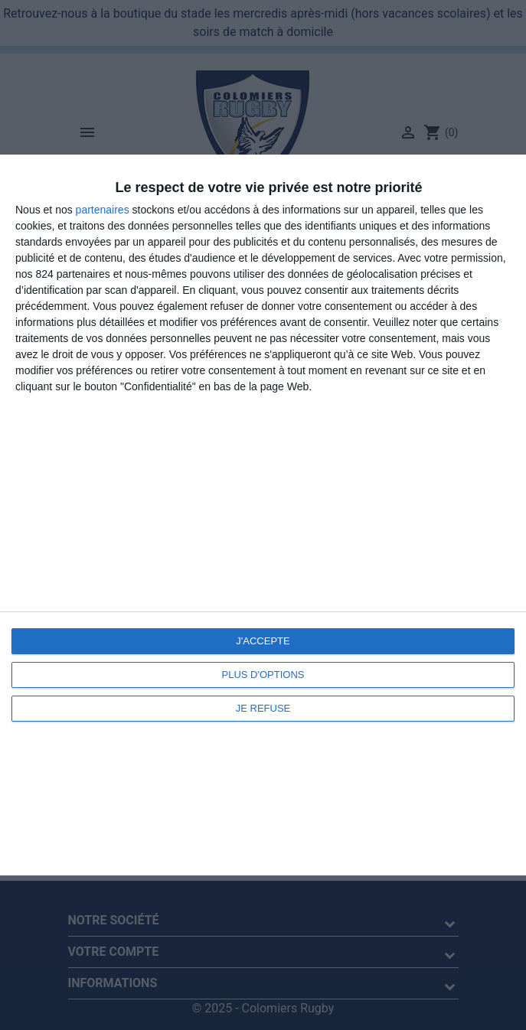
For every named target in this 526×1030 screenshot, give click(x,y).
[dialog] (263, 515)
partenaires (102, 209)
